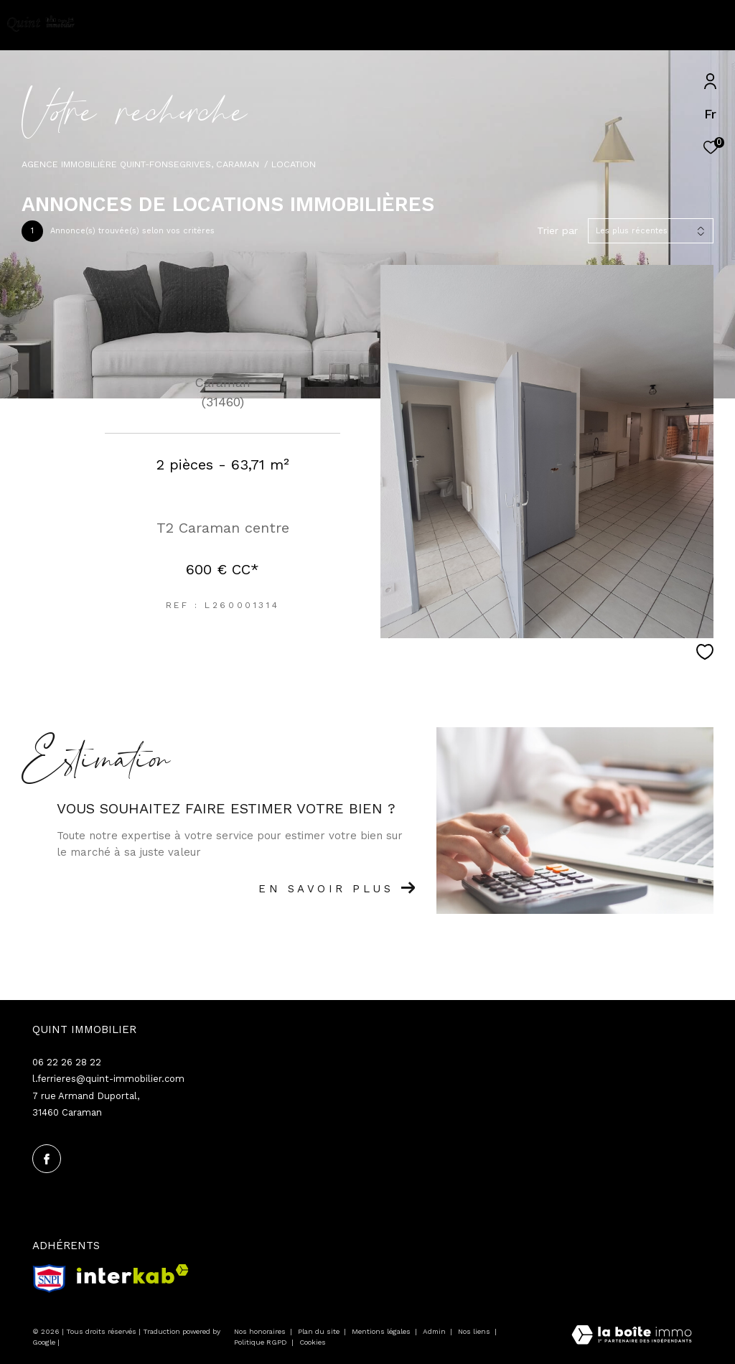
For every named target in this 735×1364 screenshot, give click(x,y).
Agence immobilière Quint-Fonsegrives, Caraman (140, 164)
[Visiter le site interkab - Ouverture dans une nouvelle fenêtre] (133, 1274)
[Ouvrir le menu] (712, 25)
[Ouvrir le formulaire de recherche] (637, 25)
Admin (435, 1331)
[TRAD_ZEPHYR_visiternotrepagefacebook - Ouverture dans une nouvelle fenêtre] (46, 1158)
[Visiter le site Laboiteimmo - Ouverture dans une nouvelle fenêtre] (632, 1336)
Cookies (312, 1342)
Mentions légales (382, 1331)
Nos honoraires (260, 1331)
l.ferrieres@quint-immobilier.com (108, 1078)
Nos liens (475, 1331)
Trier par (557, 230)
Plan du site (320, 1331)
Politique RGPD (260, 1342)
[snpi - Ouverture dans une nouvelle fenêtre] (49, 1278)
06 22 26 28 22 (66, 1062)
